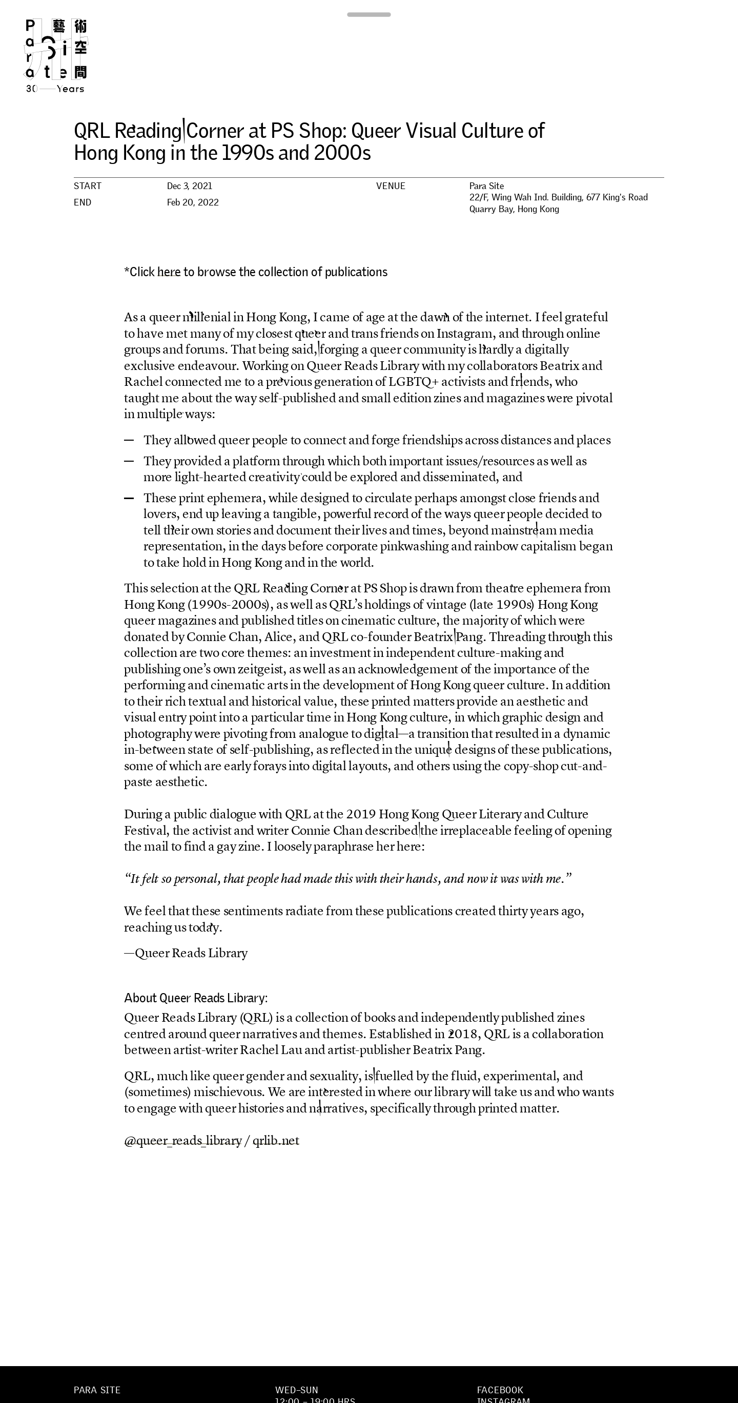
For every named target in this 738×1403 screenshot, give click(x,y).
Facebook (500, 1390)
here (169, 271)
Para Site (72, 55)
